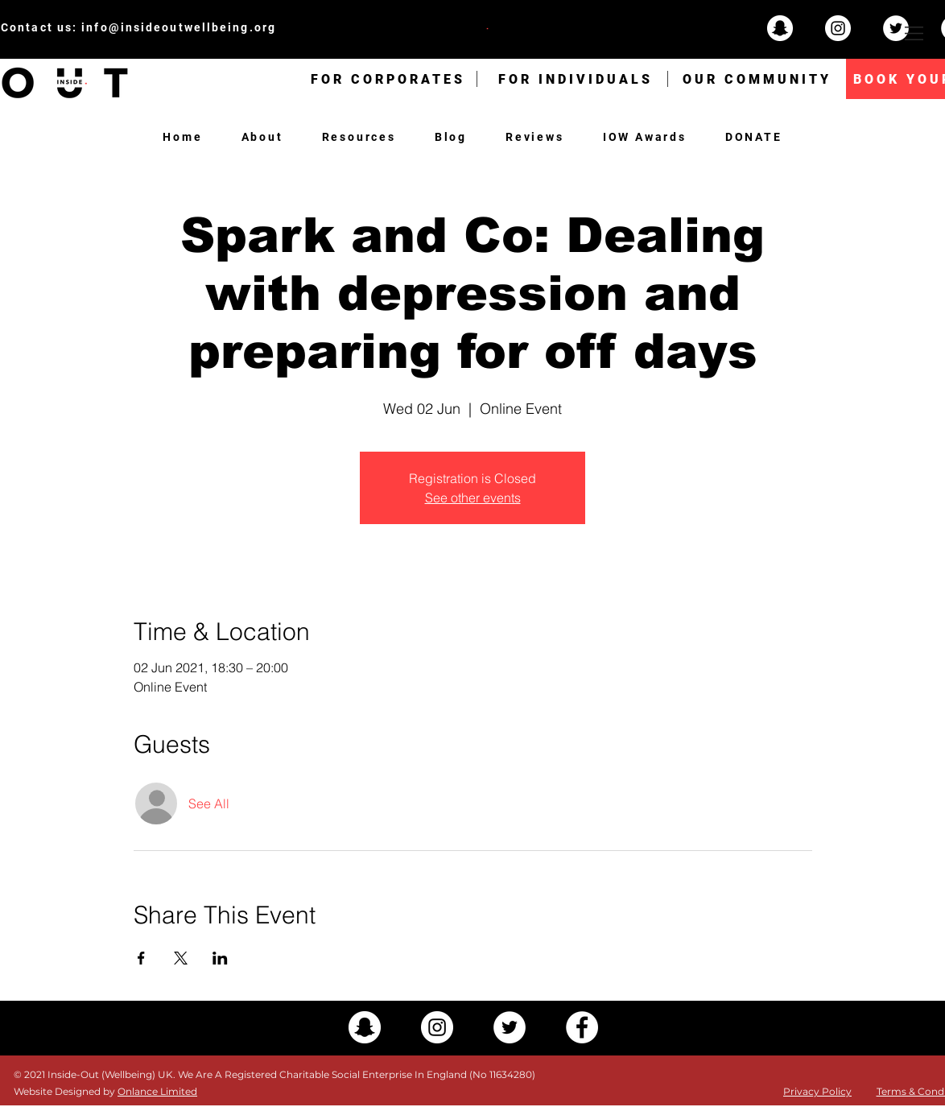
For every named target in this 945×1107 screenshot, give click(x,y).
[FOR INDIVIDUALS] (575, 79)
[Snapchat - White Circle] (780, 28)
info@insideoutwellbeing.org (178, 27)
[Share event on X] (180, 958)
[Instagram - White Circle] (838, 28)
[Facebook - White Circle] (582, 1027)
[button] (914, 33)
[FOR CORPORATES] (387, 79)
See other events (473, 497)
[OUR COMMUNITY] (757, 79)
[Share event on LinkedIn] (220, 958)
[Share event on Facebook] (141, 958)
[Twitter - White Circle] (896, 28)
